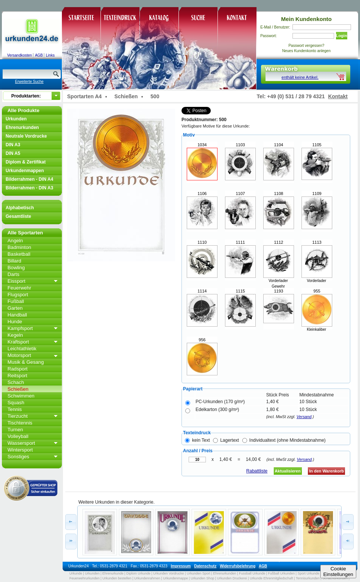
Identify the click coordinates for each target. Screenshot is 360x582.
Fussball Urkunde (252, 573)
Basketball (19, 254)
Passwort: (268, 36)
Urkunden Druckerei (232, 578)
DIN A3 (13, 144)
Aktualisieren (288, 471)
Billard (14, 261)
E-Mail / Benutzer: (275, 27)
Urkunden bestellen (117, 578)
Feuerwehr (19, 288)
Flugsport (18, 294)
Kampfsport (20, 328)
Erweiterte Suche (29, 82)
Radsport (18, 369)
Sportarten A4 (84, 96)
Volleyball (18, 436)
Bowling (16, 267)
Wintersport (20, 450)
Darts (14, 274)
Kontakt (338, 96)
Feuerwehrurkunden (84, 578)
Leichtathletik (22, 348)
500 (154, 96)
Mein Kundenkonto (306, 19)
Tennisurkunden (308, 578)
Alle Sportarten (25, 233)
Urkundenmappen (25, 170)
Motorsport (19, 355)
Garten (15, 308)
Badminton (19, 247)
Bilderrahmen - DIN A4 (29, 179)
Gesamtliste (18, 216)
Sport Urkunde (308, 573)
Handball (17, 315)
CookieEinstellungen (338, 571)
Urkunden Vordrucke (168, 573)
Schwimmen (21, 396)
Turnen (15, 429)
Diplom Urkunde (138, 573)
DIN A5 (13, 153)
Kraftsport (18, 342)
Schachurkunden (335, 578)
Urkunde (75, 573)
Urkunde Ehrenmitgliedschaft (271, 578)
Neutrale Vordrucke (26, 136)
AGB (39, 55)
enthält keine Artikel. (300, 77)
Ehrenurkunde (113, 573)
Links (50, 55)
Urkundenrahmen (147, 578)
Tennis (15, 409)
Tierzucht (18, 416)
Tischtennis (20, 423)
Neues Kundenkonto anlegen (306, 51)
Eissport (17, 281)
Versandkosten (19, 55)
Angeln (15, 240)
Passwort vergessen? (306, 46)
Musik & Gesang (26, 362)
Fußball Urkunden (281, 573)
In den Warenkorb (326, 471)
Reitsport (17, 375)
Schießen (18, 389)
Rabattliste (257, 471)
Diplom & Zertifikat (26, 162)
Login (341, 35)
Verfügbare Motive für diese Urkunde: (216, 126)
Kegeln (15, 335)
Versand (304, 416)
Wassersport (21, 443)
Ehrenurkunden (22, 127)
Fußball (16, 301)
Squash (16, 402)
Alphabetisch (20, 207)
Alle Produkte (23, 110)
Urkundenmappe (175, 578)
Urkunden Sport (198, 573)
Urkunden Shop (202, 578)
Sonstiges (18, 456)
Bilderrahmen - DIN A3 (29, 187)
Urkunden (16, 119)
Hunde (15, 321)
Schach (16, 382)
